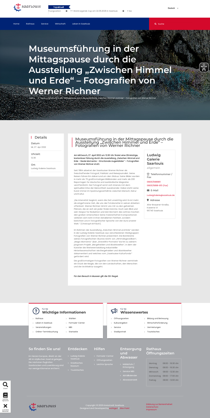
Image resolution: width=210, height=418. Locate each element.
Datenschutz (152, 407)
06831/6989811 (154, 181)
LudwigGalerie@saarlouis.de (159, 195)
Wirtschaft (60, 23)
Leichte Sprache (105, 364)
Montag (153, 363)
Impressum (151, 409)
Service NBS (128, 371)
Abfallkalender (130, 375)
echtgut (113, 408)
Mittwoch (153, 371)
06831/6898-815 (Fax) (157, 185)
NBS (70, 327)
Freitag (152, 380)
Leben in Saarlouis (81, 23)
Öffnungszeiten (121, 318)
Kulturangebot (120, 323)
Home (16, 23)
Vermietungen (154, 327)
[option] (100, 10)
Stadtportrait (120, 331)
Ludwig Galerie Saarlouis (78, 357)
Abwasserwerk (130, 379)
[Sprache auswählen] (170, 8)
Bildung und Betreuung (157, 318)
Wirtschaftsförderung (157, 323)
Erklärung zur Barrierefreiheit (159, 404)
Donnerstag (155, 375)
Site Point (125, 408)
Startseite (73, 331)
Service (44, 23)
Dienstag (153, 367)
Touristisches (153, 331)
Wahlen (72, 318)
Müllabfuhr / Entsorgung (128, 365)
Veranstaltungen (43, 327)
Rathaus (30, 23)
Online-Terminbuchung (47, 331)
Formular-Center (77, 323)
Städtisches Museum (77, 364)
